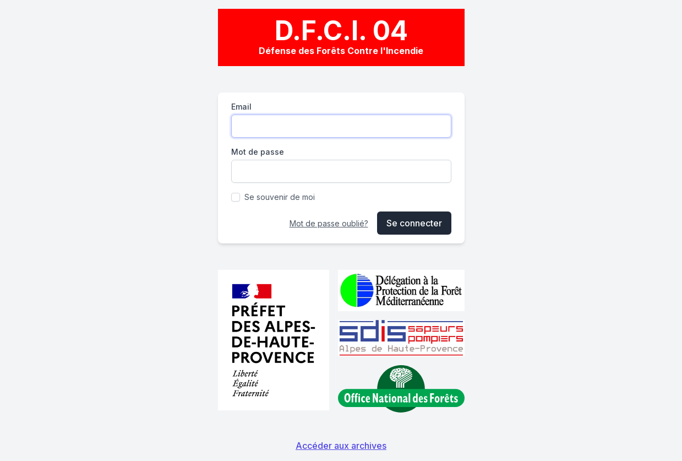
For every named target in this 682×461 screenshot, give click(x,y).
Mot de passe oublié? (329, 223)
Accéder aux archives (341, 445)
